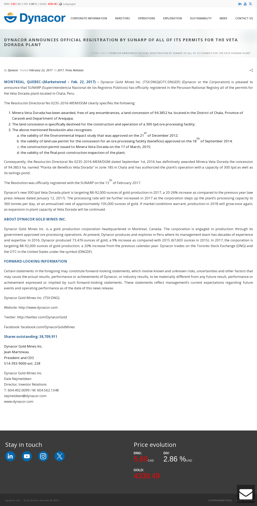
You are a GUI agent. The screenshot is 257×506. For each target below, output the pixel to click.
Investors (122, 18)
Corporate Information (88, 18)
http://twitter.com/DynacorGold (42, 317)
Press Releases (74, 70)
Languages (67, 4)
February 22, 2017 (41, 70)
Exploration (172, 18)
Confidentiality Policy (220, 500)
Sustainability (201, 18)
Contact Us (244, 18)
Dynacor (13, 70)
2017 (104, 53)
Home (95, 53)
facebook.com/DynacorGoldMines (48, 327)
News (223, 18)
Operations (146, 18)
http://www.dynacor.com (38, 307)
